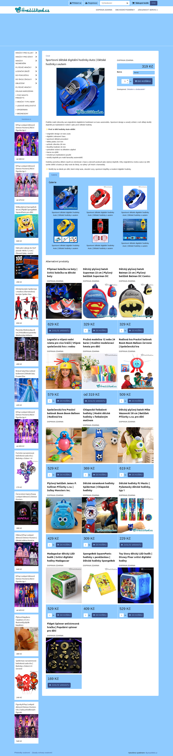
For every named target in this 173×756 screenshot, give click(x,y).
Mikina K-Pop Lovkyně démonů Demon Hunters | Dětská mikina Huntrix (26, 537)
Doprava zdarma (104, 10)
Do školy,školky (26, 79)
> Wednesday (21, 114)
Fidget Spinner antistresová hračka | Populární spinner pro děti (63, 627)
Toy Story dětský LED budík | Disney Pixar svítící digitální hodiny (135, 557)
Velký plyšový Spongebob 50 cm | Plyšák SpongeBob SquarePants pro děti (26, 209)
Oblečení (26, 83)
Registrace (91, 3)
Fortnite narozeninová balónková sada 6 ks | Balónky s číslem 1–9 (25, 455)
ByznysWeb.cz (151, 753)
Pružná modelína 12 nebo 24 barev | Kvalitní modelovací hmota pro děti (99, 343)
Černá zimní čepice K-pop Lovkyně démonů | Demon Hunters (26, 496)
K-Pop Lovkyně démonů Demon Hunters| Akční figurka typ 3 (25, 168)
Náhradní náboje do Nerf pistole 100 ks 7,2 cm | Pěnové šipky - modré (26, 250)
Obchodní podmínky (125, 10)
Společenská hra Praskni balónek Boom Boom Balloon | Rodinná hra (63, 413)
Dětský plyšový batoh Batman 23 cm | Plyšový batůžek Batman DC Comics (134, 272)
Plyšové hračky (26, 67)
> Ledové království (25, 106)
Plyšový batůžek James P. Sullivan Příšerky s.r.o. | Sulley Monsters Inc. (61, 487)
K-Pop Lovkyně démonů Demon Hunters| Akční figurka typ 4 (25, 414)
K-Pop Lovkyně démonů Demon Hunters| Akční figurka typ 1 (25, 578)
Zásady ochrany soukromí (42, 753)
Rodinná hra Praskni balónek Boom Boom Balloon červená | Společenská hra (135, 343)
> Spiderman (21, 110)
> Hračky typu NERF (25, 102)
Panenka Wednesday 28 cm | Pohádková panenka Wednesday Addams (26, 332)
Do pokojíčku (26, 75)
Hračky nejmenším (26, 62)
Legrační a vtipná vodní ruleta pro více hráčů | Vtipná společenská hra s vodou (63, 343)
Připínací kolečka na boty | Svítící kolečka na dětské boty (62, 272)
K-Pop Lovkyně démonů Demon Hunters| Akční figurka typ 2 (25, 127)
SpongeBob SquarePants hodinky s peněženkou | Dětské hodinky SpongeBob (99, 557)
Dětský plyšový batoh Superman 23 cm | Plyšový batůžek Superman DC (97, 272)
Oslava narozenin (24, 91)
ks (87, 331)
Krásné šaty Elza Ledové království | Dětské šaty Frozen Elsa (25, 373)
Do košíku (143, 81)
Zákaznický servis (148, 10)
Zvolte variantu (59, 331)
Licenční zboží (26, 71)
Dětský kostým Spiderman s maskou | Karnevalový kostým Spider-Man (26, 291)
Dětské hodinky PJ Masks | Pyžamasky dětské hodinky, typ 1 (135, 487)
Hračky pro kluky (26, 53)
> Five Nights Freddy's (21, 96)
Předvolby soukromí (22, 753)
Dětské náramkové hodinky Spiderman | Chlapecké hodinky (98, 487)
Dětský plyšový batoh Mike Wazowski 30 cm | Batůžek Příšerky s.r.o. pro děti (134, 413)
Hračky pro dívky (26, 57)
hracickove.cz (26, 119)
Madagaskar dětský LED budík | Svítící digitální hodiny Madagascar (61, 557)
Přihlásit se (75, 3)
